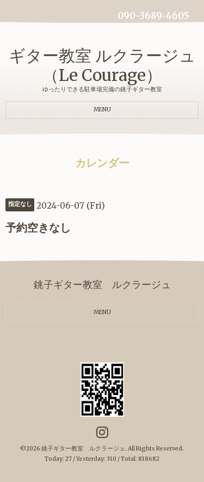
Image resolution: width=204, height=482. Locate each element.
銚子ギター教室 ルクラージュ (83, 448)
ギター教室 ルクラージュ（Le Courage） (102, 65)
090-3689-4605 (153, 16)
